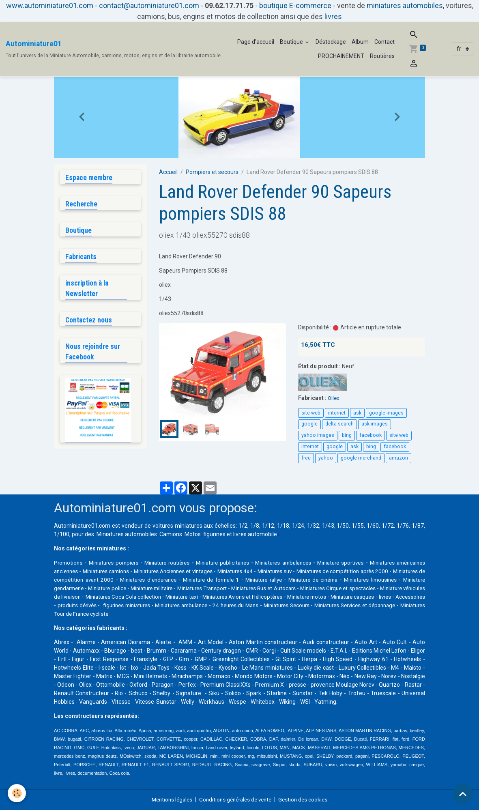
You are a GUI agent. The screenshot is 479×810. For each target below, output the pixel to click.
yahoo (325, 458)
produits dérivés (269, 605)
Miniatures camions (145, 571)
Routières (382, 56)
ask (357, 413)
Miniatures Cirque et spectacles (98, 596)
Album (360, 42)
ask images (374, 424)
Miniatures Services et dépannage (197, 613)
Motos (193, 534)
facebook (370, 435)
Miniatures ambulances (303, 562)
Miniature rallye (343, 579)
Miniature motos (113, 605)
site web (310, 413)
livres (333, 16)
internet (337, 413)
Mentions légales (168, 799)
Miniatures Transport (314, 588)
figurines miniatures (323, 605)
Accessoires (227, 605)
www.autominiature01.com (49, 5)
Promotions (69, 562)
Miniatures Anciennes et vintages (220, 571)
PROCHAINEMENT (341, 56)
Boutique (292, 42)
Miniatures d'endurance (222, 579)
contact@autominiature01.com (149, 5)
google (309, 424)
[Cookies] (17, 793)
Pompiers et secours (212, 172)
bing (347, 435)
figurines (214, 534)
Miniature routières (177, 562)
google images (386, 413)
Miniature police (205, 588)
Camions (170, 534)
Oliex (334, 398)
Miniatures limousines (82, 588)
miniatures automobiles (405, 5)
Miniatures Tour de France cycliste (288, 613)
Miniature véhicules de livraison (188, 596)
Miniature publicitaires (237, 562)
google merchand (361, 458)
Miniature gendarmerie (148, 588)
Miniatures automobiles (127, 534)
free (306, 458)
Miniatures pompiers (118, 562)
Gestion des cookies (306, 799)
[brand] (113, 49)
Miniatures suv (332, 571)
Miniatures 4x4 (288, 571)
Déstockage (331, 42)
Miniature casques (163, 605)
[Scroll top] (463, 794)
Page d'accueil (255, 42)
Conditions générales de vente (236, 799)
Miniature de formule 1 (288, 579)
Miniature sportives (366, 562)
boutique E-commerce (295, 5)
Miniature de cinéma (394, 579)
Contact (384, 42)
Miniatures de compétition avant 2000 (138, 579)
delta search (339, 424)
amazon (398, 458)
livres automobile (255, 534)
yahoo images (317, 435)
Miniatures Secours (124, 613)
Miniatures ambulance (384, 605)
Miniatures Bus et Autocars (384, 588)
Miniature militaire (256, 588)
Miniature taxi (345, 596)
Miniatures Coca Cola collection (278, 596)
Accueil (168, 172)
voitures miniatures (177, 525)
